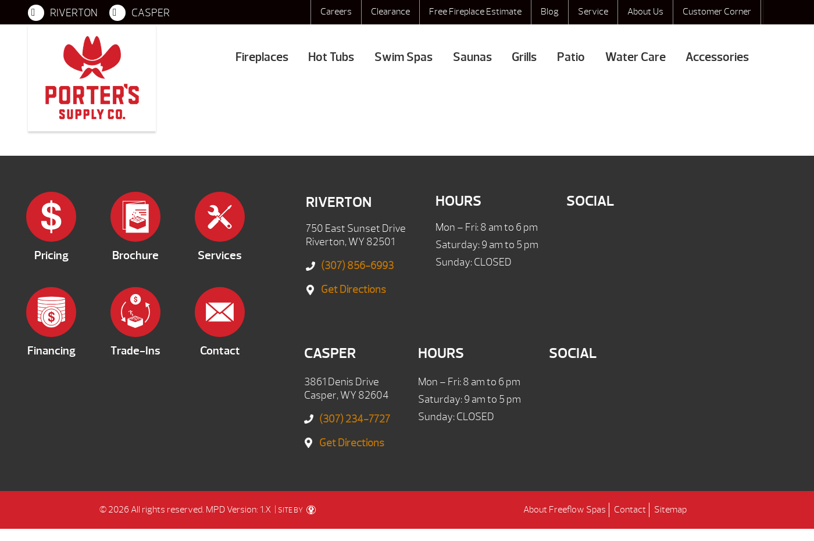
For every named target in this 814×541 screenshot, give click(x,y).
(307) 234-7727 (354, 419)
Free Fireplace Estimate (475, 11)
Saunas (472, 57)
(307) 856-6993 (357, 266)
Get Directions (353, 289)
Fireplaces (261, 57)
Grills (524, 57)
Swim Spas (403, 57)
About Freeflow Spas (564, 509)
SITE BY (297, 510)
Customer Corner (717, 11)
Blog (550, 11)
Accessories (717, 57)
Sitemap (670, 509)
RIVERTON (63, 13)
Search (774, 12)
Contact (630, 509)
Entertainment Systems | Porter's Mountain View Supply (92, 77)
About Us (645, 11)
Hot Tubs (331, 57)
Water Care (635, 57)
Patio (571, 57)
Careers (336, 11)
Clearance (390, 11)
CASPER (139, 13)
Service (593, 11)
